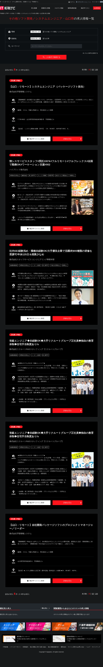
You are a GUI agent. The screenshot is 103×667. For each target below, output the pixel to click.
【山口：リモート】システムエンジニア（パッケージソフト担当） (47, 86)
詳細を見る (67, 139)
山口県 (47, 38)
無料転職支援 (72, 8)
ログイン (72, 2)
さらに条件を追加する (91, 53)
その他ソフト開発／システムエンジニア (58, 32)
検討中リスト (85, 8)
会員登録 (97, 8)
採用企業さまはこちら (84, 2)
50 (93, 70)
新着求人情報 (45, 8)
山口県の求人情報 (45, 13)
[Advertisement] (47, 651)
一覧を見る (44, 608)
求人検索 (34, 8)
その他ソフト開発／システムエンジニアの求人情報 (24, 13)
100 (96, 70)
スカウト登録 (59, 8)
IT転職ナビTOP (4, 13)
